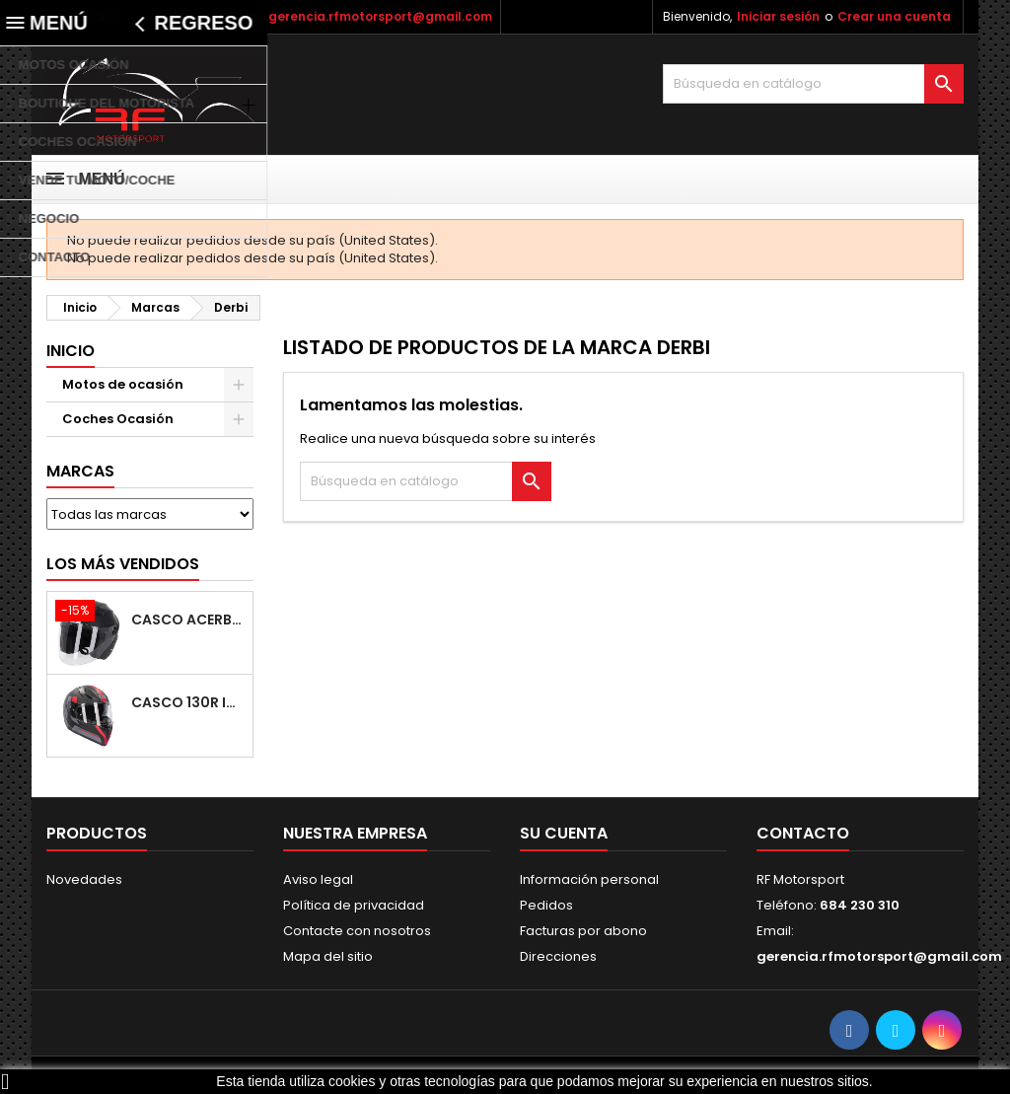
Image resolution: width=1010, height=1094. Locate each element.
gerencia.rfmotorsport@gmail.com (380, 16)
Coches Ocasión (118, 418)
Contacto (803, 833)
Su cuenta (564, 833)
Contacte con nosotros (357, 930)
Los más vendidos (122, 563)
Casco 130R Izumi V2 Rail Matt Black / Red (188, 702)
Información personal (589, 879)
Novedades (84, 879)
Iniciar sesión (778, 16)
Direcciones (558, 956)
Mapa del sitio (328, 956)
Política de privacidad (353, 905)
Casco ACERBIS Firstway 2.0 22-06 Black (188, 619)
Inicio (70, 350)
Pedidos (546, 905)
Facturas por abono (583, 930)
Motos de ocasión (122, 384)
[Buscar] (813, 84)
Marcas (80, 471)
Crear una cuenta (894, 16)
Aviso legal (318, 879)
